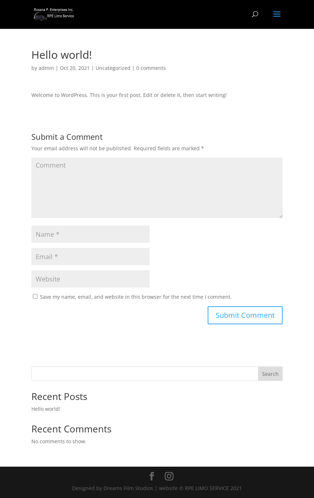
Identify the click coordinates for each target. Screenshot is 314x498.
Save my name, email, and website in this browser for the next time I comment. (136, 296)
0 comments (151, 68)
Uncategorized (113, 68)
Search (270, 373)
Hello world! (45, 408)
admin (46, 68)
